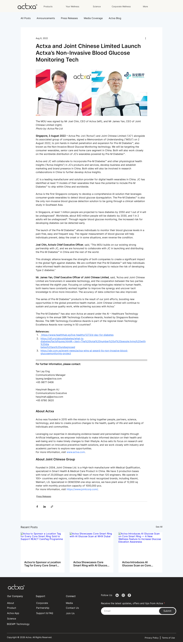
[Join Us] (73, 613)
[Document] (117, 595)
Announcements (46, 18)
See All (159, 526)
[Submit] (167, 611)
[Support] (47, 596)
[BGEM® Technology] (19, 624)
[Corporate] (48, 603)
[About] (19, 603)
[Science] (19, 619)
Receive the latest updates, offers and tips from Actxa (132, 603)
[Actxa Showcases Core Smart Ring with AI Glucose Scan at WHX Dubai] (92, 544)
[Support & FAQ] (48, 613)
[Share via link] (51, 506)
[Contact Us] (73, 608)
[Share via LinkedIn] (44, 506)
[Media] (78, 603)
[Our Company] (18, 596)
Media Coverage (93, 18)
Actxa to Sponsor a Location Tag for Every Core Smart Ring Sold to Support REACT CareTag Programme (42, 564)
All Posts (26, 18)
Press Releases (69, 18)
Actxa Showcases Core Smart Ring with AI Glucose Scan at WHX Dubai (91, 564)
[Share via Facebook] (37, 506)
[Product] (19, 608)
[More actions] (145, 38)
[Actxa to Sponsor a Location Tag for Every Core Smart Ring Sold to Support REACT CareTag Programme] (43, 544)
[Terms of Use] (169, 638)
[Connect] (77, 596)
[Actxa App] (19, 613)
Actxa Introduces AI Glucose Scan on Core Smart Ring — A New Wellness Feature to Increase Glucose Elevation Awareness (140, 564)
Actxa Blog (115, 18)
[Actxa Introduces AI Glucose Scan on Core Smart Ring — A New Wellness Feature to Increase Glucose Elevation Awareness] (140, 544)
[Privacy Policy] (152, 638)
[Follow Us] (107, 595)
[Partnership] (48, 608)
